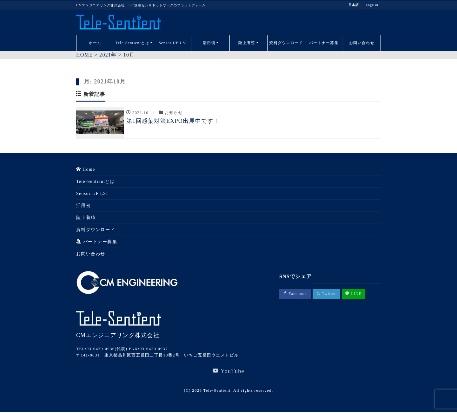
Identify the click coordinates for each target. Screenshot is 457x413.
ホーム (95, 43)
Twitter (329, 294)
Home (85, 169)
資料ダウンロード (286, 43)
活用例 (209, 43)
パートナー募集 (324, 43)
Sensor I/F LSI (173, 43)
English (372, 5)
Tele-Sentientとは (132, 43)
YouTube (228, 372)
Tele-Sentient (217, 391)
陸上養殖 (246, 43)
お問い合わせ (361, 43)
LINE (358, 294)
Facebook (296, 294)
